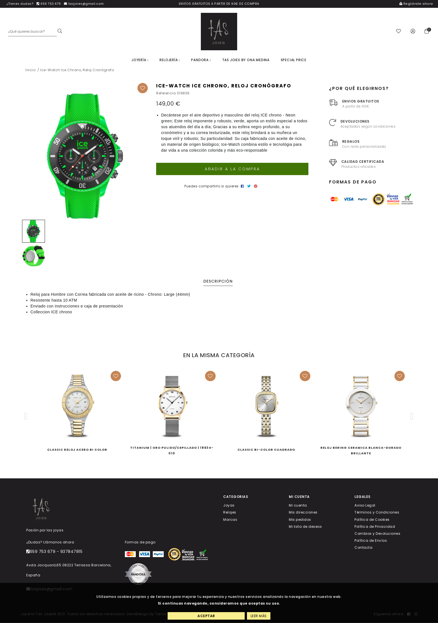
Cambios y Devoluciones (377, 533)
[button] (26, 416)
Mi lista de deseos (305, 526)
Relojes (229, 512)
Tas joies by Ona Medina (246, 60)
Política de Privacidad (374, 526)
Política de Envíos (370, 540)
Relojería (170, 60)
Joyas (229, 505)
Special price (293, 60)
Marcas (230, 519)
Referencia (166, 93)
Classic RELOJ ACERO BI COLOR (77, 450)
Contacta (363, 547)
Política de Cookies (372, 519)
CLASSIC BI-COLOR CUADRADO (266, 450)
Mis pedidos (300, 519)
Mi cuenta (298, 505)
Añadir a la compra (232, 169)
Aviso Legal (364, 505)
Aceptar (206, 616)
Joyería (140, 60)
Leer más (259, 616)
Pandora (201, 60)
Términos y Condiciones (376, 512)
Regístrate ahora (416, 4)
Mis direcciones (303, 512)
